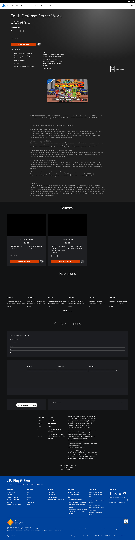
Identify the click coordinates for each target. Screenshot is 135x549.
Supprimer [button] (120, 403)
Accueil (9, 485)
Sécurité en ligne (52, 497)
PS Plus (22, 6)
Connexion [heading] (112, 489)
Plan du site (124, 536)
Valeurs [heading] (50, 489)
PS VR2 (29, 497)
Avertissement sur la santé (96, 507)
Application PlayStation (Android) (118, 500)
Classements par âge (94, 505)
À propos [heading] (10, 489)
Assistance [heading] (71, 489)
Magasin (43, 6)
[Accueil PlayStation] (4, 6)
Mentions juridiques (74, 536)
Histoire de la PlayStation (14, 504)
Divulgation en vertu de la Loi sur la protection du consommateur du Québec (77, 511)
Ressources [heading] (92, 489)
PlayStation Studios (12, 497)
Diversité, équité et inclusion (56, 499)
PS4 (17, 6)
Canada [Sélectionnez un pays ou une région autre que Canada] (12, 535)
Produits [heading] (30, 489)
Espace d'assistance (74, 492)
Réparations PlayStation (75, 499)
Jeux (8, 6)
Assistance (50, 6)
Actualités (36, 6)
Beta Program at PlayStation (117, 502)
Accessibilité (51, 494)
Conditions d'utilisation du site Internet (109, 536)
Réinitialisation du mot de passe (77, 502)
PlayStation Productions (13, 499)
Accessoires (29, 6)
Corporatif (9, 502)
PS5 (13, 6)
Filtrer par (61, 366)
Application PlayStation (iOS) (117, 497)
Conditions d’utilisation (95, 492)
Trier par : (92, 366)
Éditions (30, 366)
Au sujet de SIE (11, 492)
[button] (67, 90)
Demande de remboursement (76, 504)
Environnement (52, 492)
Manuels (70, 507)
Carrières (9, 494)
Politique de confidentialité (89, 536)
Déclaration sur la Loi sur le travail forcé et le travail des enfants (96, 500)
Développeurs (92, 510)
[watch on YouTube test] (83, 100)
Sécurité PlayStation (73, 494)
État (69, 497)
